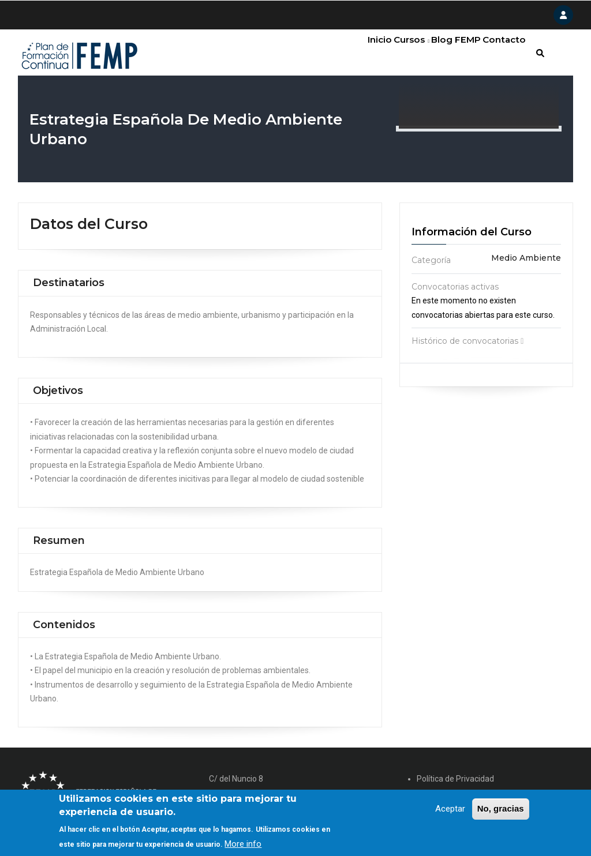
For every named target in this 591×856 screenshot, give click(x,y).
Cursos (386, 55)
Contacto (501, 55)
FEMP (457, 55)
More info (243, 846)
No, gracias (500, 811)
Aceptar (450, 811)
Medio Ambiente (526, 263)
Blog (424, 55)
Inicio (345, 55)
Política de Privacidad (455, 783)
